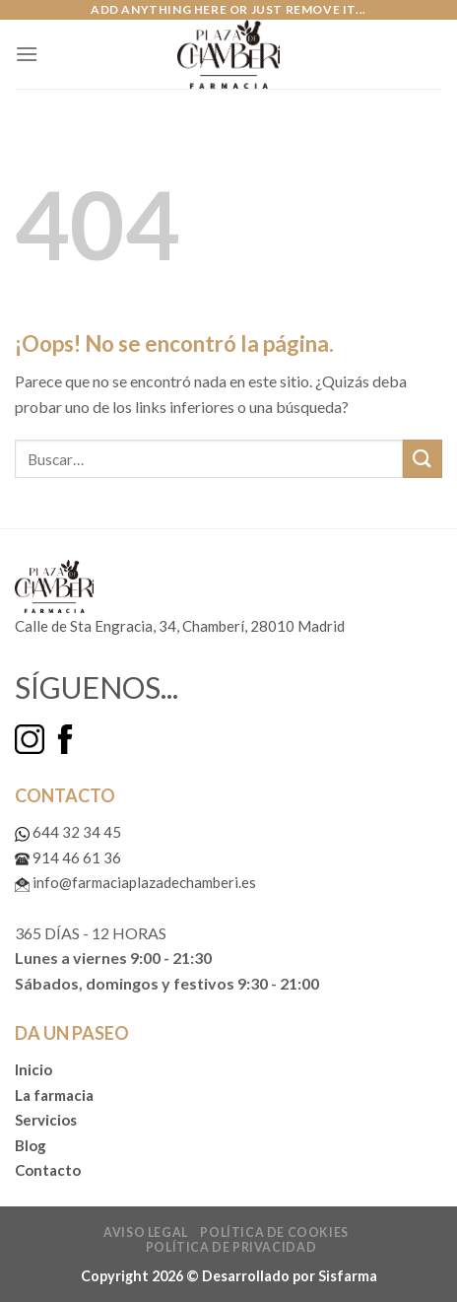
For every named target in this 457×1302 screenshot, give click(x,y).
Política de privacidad (231, 1247)
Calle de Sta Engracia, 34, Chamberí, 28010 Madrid (180, 626)
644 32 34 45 (68, 832)
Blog (30, 1145)
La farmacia (54, 1095)
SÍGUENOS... (96, 687)
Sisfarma (347, 1276)
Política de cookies (274, 1232)
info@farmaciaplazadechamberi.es (135, 882)
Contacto (48, 1170)
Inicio (33, 1069)
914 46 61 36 (68, 857)
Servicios (46, 1120)
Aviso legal (145, 1232)
